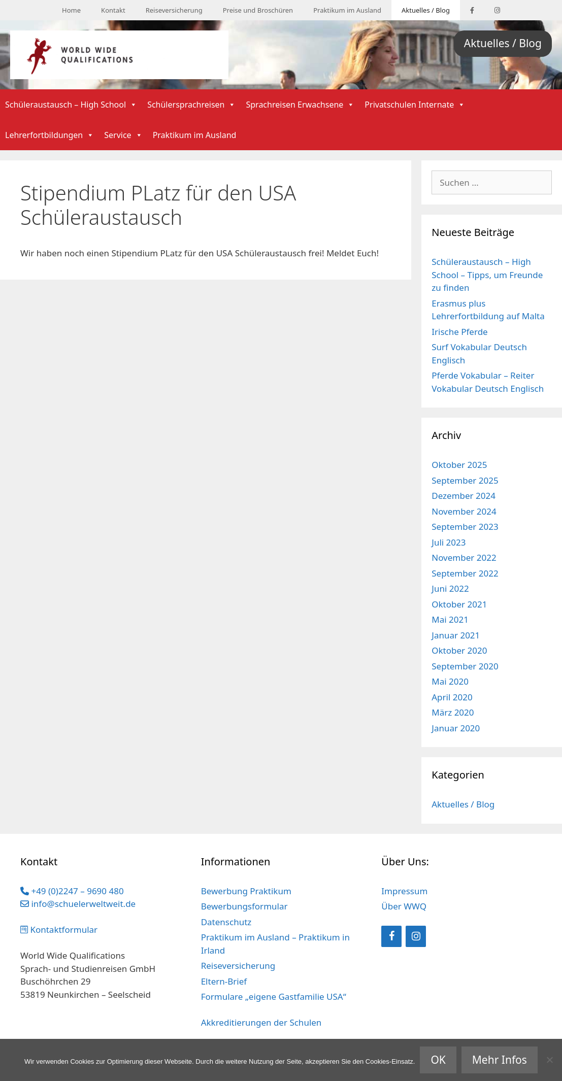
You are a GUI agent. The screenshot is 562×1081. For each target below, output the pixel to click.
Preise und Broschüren (258, 10)
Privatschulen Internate (415, 104)
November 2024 (464, 511)
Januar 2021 (456, 635)
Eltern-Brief (224, 981)
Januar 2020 (456, 728)
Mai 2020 (450, 681)
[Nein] (549, 1060)
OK (438, 1060)
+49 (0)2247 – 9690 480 (72, 891)
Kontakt (113, 10)
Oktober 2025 (459, 464)
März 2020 (453, 712)
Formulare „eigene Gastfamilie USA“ (273, 996)
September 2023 (465, 526)
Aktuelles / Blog (426, 10)
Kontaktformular (58, 929)
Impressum (404, 891)
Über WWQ (403, 906)
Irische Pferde (459, 331)
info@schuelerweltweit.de (78, 903)
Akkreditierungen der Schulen (261, 1022)
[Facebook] (391, 936)
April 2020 (452, 697)
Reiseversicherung (174, 10)
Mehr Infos (499, 1060)
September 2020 (465, 666)
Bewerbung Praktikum (246, 891)
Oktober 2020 (459, 650)
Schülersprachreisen (191, 104)
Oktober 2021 (459, 604)
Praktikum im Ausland (347, 10)
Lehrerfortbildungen (49, 135)
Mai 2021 (450, 619)
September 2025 (465, 480)
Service (123, 135)
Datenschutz (226, 922)
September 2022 (465, 573)
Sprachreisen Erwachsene (300, 104)
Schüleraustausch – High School (71, 104)
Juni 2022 (450, 588)
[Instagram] (416, 936)
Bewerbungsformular (244, 906)
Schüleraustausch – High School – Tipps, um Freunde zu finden (487, 274)
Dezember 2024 (463, 495)
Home (71, 10)
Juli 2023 (449, 542)
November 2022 (464, 557)
